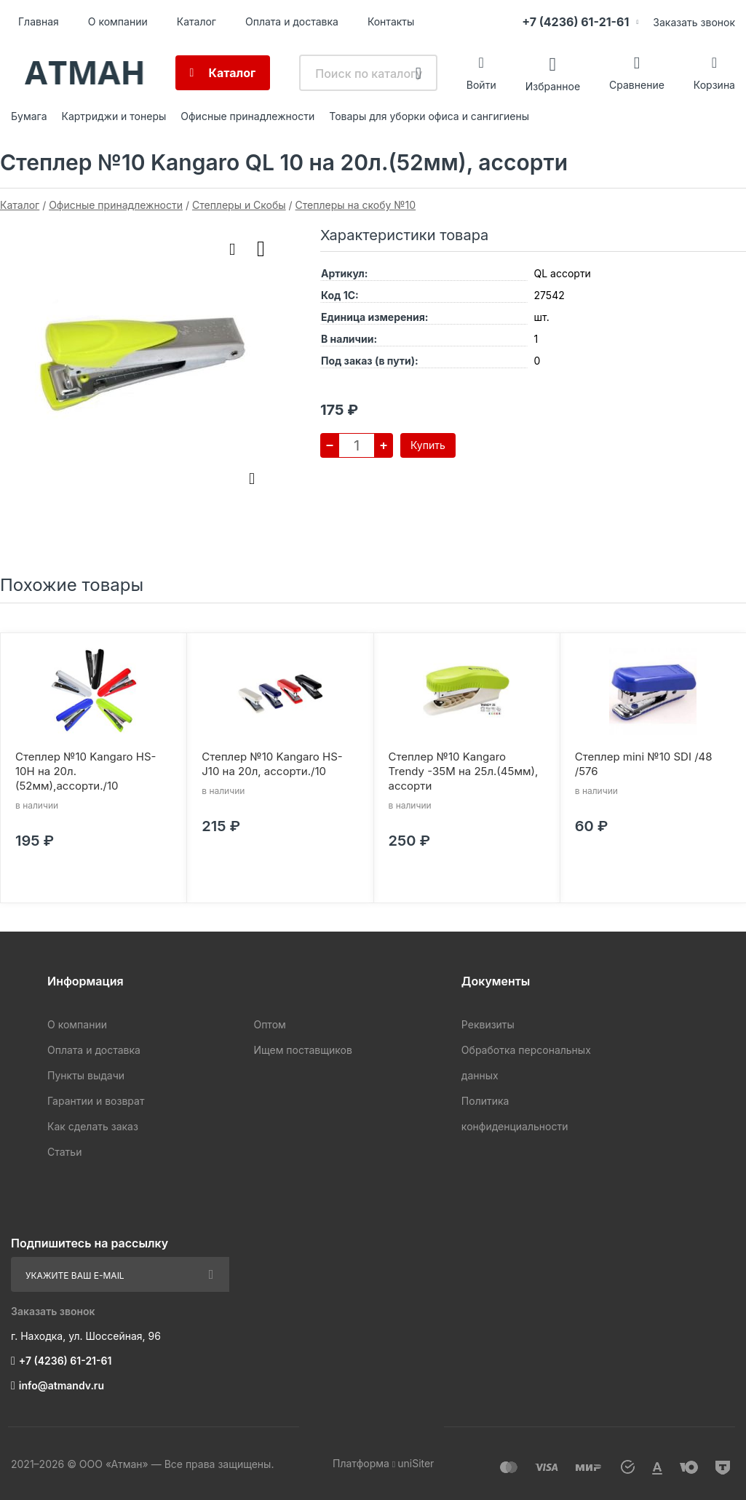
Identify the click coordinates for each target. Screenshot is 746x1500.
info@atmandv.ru (61, 1385)
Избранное (552, 85)
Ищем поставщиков (302, 1050)
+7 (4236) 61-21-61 (575, 22)
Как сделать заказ (92, 1126)
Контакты (391, 21)
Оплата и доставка (291, 21)
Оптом (269, 1024)
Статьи (64, 1152)
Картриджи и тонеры (114, 116)
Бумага (29, 116)
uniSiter (415, 1463)
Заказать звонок (694, 22)
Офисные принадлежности (247, 116)
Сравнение (636, 85)
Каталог (196, 21)
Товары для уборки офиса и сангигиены (429, 116)
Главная (38, 21)
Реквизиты (488, 1024)
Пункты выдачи (85, 1075)
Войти (481, 85)
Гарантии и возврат (95, 1101)
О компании (118, 21)
